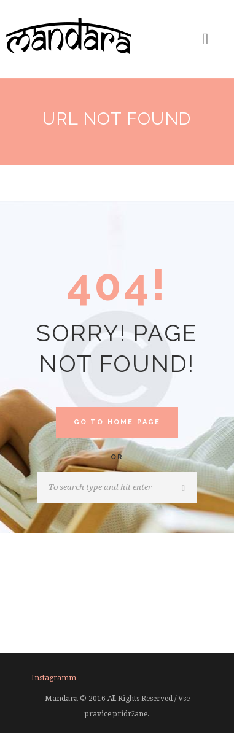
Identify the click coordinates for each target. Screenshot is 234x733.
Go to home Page (117, 422)
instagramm (53, 677)
